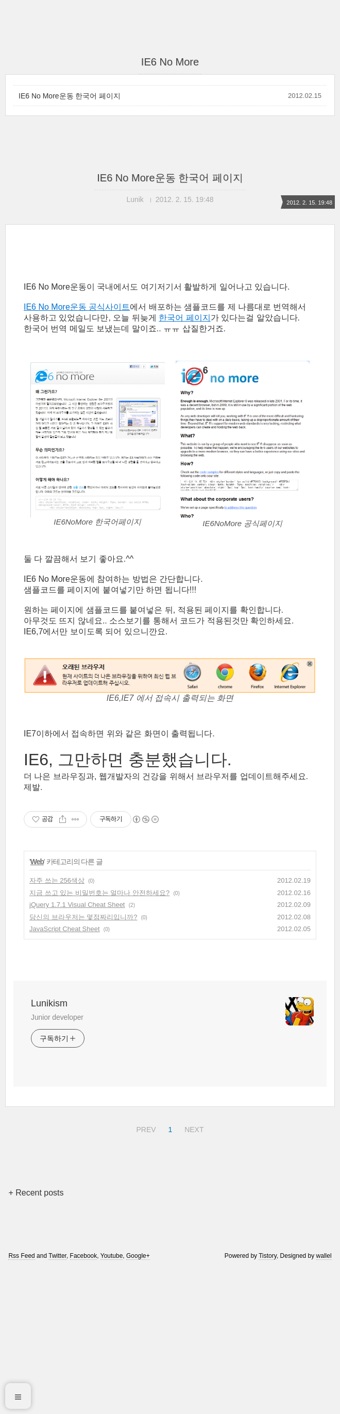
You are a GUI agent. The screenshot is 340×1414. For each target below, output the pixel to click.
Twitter (57, 1400)
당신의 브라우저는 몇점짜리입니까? (83, 1061)
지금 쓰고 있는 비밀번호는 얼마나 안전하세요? (99, 1037)
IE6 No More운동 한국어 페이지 (70, 96)
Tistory (268, 1400)
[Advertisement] (170, 344)
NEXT (192, 1272)
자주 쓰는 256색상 (56, 1025)
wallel (324, 1400)
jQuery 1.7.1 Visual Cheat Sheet (77, 1049)
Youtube (111, 1400)
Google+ (138, 1400)
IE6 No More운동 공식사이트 (77, 451)
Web (37, 1006)
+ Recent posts (35, 1337)
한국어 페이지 (184, 462)
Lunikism (49, 1147)
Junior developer (57, 1161)
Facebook (83, 1400)
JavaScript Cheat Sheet (64, 1073)
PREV (144, 1272)
